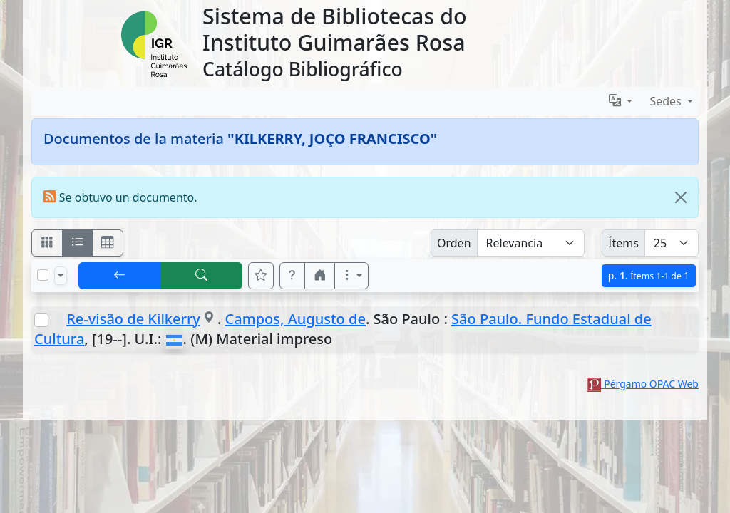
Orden (454, 243)
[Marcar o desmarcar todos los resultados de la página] (42, 275)
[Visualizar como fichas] (47, 242)
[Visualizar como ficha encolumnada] (77, 242)
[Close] (681, 197)
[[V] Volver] (119, 275)
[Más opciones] (351, 275)
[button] (292, 275)
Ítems (623, 243)
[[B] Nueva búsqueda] (201, 275)
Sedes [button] (666, 101)
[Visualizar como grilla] (107, 242)
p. (648, 275)
